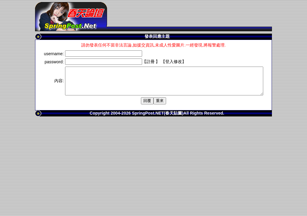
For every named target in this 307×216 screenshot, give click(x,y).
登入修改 (161, 61)
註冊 (138, 61)
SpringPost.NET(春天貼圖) (157, 118)
